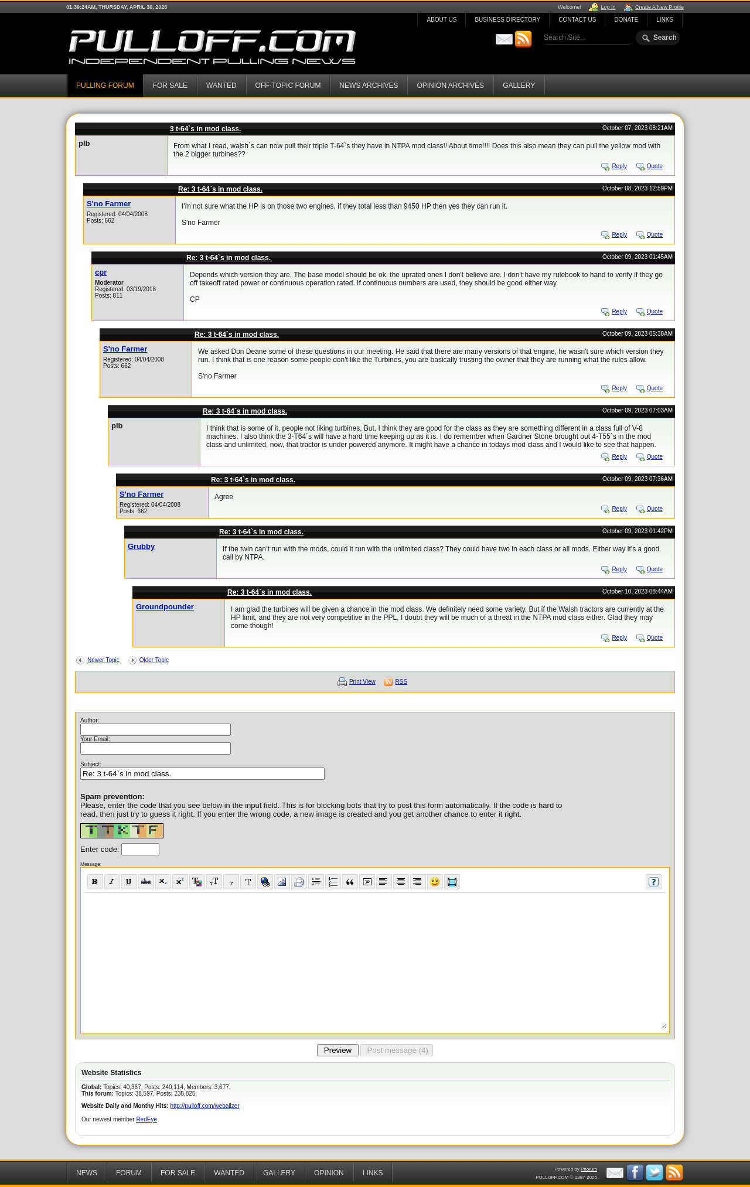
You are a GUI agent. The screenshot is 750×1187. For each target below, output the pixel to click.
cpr (101, 272)
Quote (655, 166)
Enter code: (100, 849)
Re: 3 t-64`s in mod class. (220, 189)
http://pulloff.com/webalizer (205, 1106)
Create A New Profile (659, 7)
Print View (362, 681)
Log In (608, 7)
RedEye (146, 1119)
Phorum (589, 1169)
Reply (619, 166)
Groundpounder (165, 606)
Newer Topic (103, 660)
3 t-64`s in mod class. (205, 129)
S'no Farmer (109, 203)
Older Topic (154, 660)
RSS (402, 681)
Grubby (141, 546)
